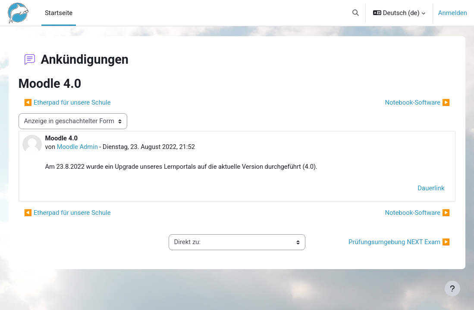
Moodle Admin (90, 147)
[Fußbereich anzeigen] (452, 288)
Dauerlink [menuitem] (418, 188)
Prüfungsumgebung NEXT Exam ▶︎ (387, 243)
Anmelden (452, 13)
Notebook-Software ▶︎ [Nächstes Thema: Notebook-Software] (405, 102)
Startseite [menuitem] (58, 13)
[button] (356, 13)
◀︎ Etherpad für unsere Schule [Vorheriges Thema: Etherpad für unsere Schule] (79, 102)
